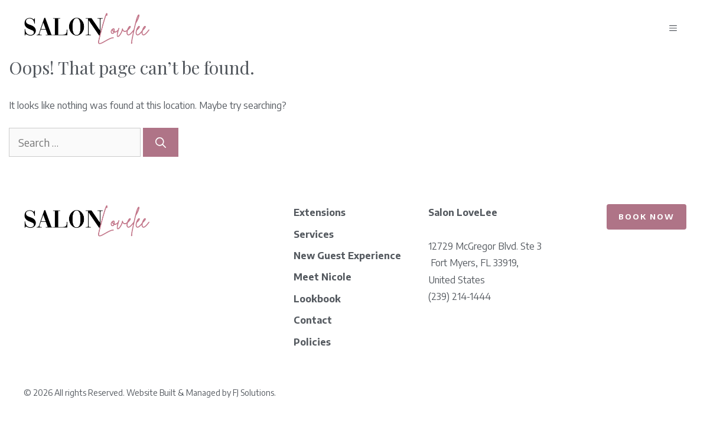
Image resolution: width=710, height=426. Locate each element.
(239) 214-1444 (459, 296)
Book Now (646, 216)
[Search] (160, 142)
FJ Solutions (253, 393)
